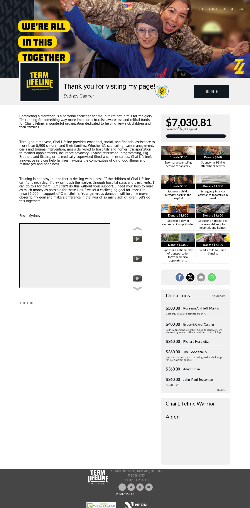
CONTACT (228, 9)
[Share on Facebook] (179, 277)
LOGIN (242, 9)
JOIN (112, 9)
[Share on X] (190, 277)
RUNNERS (141, 9)
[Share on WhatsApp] (211, 277)
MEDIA (170, 9)
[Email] (201, 277)
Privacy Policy (125, 494)
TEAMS (156, 9)
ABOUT (101, 9)
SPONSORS (185, 9)
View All (221, 390)
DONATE (125, 9)
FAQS (201, 9)
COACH (213, 9)
